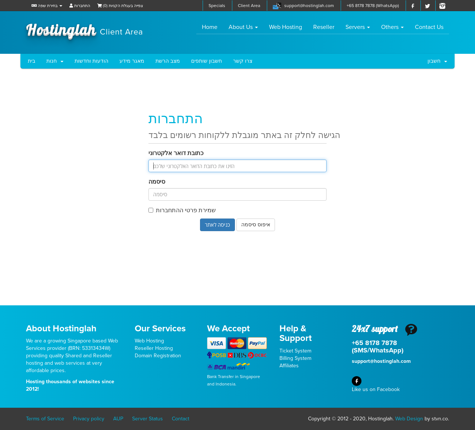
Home (212, 27)
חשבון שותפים (206, 61)
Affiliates (289, 365)
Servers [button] (357, 27)
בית (31, 61)
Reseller (323, 27)
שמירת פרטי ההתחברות (182, 210)
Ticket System (295, 351)
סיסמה (156, 182)
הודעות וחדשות (91, 61)
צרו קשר (242, 61)
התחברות (79, 5)
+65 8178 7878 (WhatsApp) (373, 5)
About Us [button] (243, 27)
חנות (54, 61)
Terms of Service (45, 419)
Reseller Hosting (154, 348)
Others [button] (392, 27)
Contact (180, 419)
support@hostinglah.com (309, 5)
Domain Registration (158, 355)
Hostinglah (84, 29)
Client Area (249, 5)
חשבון (437, 61)
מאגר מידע (131, 61)
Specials (217, 5)
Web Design (409, 419)
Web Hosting (285, 27)
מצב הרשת (167, 61)
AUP (118, 419)
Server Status (147, 419)
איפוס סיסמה (255, 224)
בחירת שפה (47, 5)
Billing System (295, 358)
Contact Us (429, 27)
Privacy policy (88, 419)
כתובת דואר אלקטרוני (175, 153)
